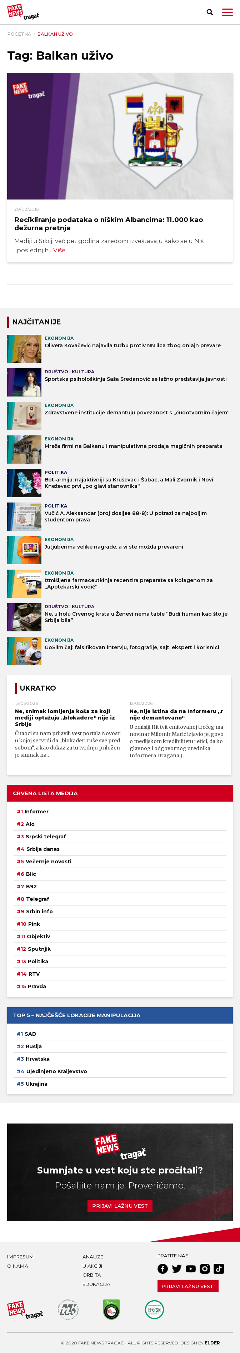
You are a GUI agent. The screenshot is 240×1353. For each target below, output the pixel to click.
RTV (34, 974)
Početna (19, 34)
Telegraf (37, 899)
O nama (17, 1265)
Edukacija (96, 1284)
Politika (38, 961)
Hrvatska (38, 1058)
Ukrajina (37, 1083)
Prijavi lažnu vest (120, 1205)
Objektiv (38, 936)
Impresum (20, 1256)
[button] (227, 12)
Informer (37, 811)
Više (59, 250)
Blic (31, 874)
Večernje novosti (48, 861)
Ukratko (38, 688)
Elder (212, 1342)
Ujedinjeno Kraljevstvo (56, 1071)
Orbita (91, 1275)
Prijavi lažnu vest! (188, 1286)
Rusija (34, 1046)
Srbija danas (43, 849)
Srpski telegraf (46, 836)
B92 (31, 886)
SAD (30, 1033)
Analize (92, 1256)
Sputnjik (39, 949)
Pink (34, 924)
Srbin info (39, 911)
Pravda (37, 986)
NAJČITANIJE (36, 322)
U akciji (92, 1265)
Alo (30, 824)
